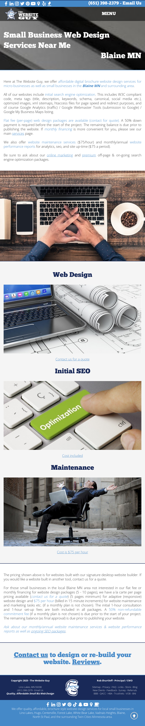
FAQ (114, 687)
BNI (134, 693)
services (18, 133)
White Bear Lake (83, 713)
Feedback (112, 690)
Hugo (37, 713)
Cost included (72, 455)
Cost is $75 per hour (72, 552)
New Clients (99, 690)
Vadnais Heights (105, 713)
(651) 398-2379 (103, 3)
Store (128, 687)
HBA (110, 693)
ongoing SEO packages (48, 631)
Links (120, 687)
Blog (135, 687)
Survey (122, 690)
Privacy (106, 687)
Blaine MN (121, 56)
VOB (128, 693)
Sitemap (96, 687)
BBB (96, 693)
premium (89, 155)
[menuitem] (109, 14)
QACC (103, 693)
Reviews (86, 662)
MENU (109, 14)
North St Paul (41, 717)
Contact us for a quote (72, 359)
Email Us (132, 3)
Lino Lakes (26, 713)
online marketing (60, 155)
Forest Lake (64, 713)
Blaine (121, 713)
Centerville (49, 713)
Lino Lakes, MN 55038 (30, 687)
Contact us (31, 655)
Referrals (132, 690)
